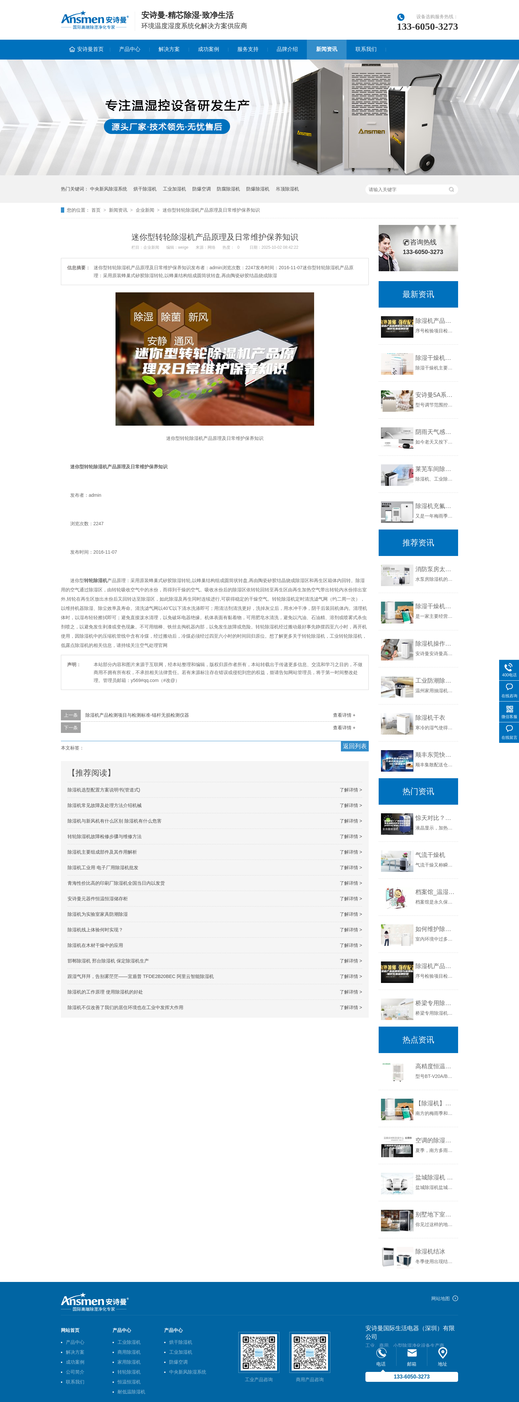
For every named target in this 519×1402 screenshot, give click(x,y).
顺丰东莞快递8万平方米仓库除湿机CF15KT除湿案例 (435, 754)
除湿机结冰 (430, 1251)
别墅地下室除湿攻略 (435, 1214)
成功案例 (208, 49)
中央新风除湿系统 (108, 188)
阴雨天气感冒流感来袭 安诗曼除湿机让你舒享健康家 (435, 432)
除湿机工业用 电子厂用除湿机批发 (103, 867)
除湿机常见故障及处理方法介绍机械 (105, 805)
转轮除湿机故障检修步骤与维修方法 (105, 836)
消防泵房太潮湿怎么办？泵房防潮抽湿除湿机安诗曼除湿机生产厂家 (435, 569)
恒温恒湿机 (129, 1381)
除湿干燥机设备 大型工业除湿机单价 (435, 606)
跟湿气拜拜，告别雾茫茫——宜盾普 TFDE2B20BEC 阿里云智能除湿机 (141, 976)
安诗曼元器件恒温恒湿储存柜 (98, 898)
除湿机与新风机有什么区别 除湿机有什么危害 (115, 821)
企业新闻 (145, 210)
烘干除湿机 (145, 188)
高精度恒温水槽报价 (435, 1066)
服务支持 (248, 49)
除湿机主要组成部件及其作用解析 (102, 852)
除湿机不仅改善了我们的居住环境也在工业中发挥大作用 (125, 1007)
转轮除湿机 (129, 1372)
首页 (96, 210)
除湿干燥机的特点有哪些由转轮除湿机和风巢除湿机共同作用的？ (435, 358)
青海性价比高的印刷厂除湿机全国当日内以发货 (116, 883)
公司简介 (75, 1372)
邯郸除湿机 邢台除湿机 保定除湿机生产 (108, 960)
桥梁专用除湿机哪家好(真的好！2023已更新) (435, 1003)
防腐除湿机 (228, 188)
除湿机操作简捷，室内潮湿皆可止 (435, 643)
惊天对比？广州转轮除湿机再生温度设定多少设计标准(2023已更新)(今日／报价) (435, 818)
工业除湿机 (129, 1342)
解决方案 (169, 49)
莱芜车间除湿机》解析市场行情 (435, 469)
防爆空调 (201, 188)
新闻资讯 (326, 49)
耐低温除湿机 (131, 1391)
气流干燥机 (430, 855)
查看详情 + (344, 715)
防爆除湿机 (257, 188)
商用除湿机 (129, 1352)
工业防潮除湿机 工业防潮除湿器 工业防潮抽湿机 (435, 680)
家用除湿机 (129, 1362)
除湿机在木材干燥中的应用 (95, 945)
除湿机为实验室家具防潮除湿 (98, 914)
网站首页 (70, 1330)
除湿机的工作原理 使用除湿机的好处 (105, 992)
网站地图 (440, 1298)
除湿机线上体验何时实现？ (95, 929)
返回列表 (355, 746)
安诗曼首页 (90, 49)
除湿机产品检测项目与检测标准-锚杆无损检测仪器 (137, 715)
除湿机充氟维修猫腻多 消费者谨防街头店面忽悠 (435, 506)
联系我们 (366, 49)
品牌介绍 (287, 49)
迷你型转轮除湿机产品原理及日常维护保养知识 (211, 210)
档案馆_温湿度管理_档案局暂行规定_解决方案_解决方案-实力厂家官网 (435, 892)
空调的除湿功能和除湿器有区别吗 (435, 1140)
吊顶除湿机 (287, 188)
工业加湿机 (174, 188)
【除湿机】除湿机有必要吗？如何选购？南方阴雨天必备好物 (435, 1103)
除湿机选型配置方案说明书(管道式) (104, 789)
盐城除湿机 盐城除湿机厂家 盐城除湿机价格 (435, 1177)
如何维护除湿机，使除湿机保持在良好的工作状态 (435, 929)
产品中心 (129, 49)
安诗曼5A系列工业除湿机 (435, 395)
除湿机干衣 (430, 717)
